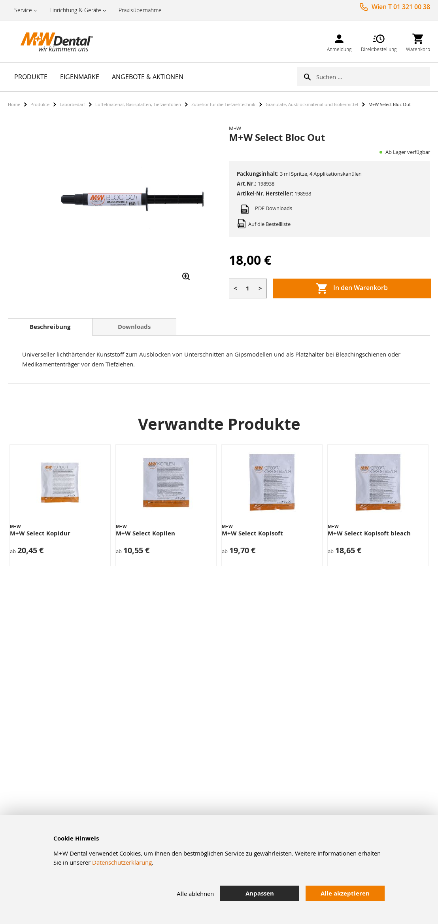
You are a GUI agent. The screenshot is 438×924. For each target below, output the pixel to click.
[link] (339, 41)
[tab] (50, 327)
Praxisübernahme (140, 10)
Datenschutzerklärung (122, 862)
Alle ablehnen (195, 893)
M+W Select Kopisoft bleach (369, 533)
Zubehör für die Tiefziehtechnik (223, 104)
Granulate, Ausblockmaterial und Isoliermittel (312, 104)
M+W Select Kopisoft (252, 533)
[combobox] (373, 76)
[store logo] (47, 41)
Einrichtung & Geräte (75, 10)
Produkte (39, 104)
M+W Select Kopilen (145, 533)
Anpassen (259, 893)
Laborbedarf (72, 104)
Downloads (134, 327)
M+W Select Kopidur (40, 533)
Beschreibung (50, 327)
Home (14, 104)
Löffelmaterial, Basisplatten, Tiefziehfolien (138, 104)
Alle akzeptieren (345, 893)
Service (23, 10)
